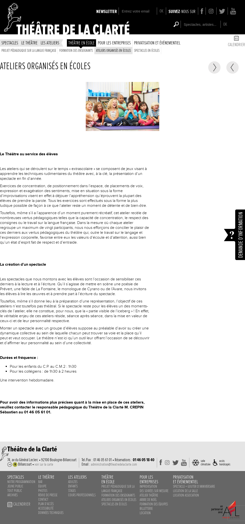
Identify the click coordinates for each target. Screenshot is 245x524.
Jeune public (15, 486)
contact (43, 499)
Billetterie (146, 508)
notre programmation (21, 481)
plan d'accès (46, 503)
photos (42, 490)
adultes (72, 481)
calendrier (236, 42)
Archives (12, 495)
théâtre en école (81, 43)
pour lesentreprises (149, 479)
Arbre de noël (148, 499)
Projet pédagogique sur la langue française (28, 50)
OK (161, 11)
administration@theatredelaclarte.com (114, 464)
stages (72, 490)
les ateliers (50, 43)
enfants (73, 486)
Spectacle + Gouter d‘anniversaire (194, 486)
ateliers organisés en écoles (113, 50)
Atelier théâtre (149, 495)
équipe (42, 486)
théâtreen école (108, 479)
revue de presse (47, 495)
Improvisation (148, 486)
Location (145, 513)
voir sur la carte (44, 464)
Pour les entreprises (114, 43)
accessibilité (45, 508)
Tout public (14, 490)
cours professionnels (82, 495)
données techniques (50, 512)
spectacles (9, 43)
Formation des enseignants (76, 50)
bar (40, 481)
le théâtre (29, 43)
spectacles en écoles (146, 50)
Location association (186, 495)
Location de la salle (185, 490)
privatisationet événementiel (185, 479)
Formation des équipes (154, 504)
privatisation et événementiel (157, 43)
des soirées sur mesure (154, 490)
